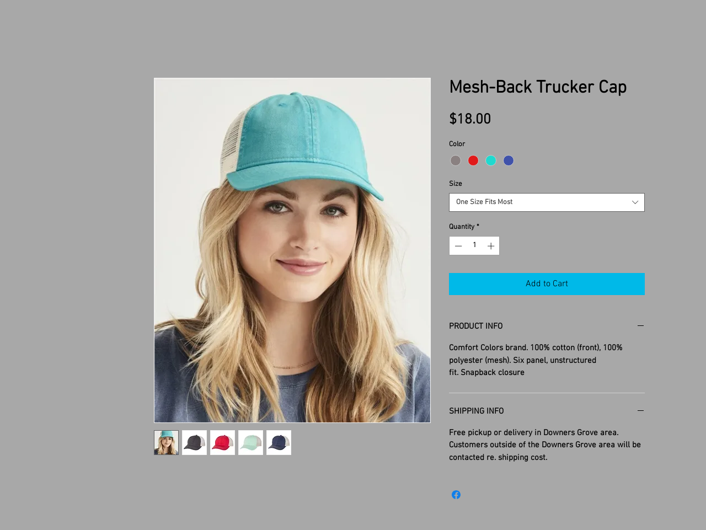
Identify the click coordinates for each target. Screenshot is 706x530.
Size (455, 184)
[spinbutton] (474, 246)
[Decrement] (457, 246)
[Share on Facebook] (456, 494)
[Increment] (492, 246)
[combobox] (547, 202)
